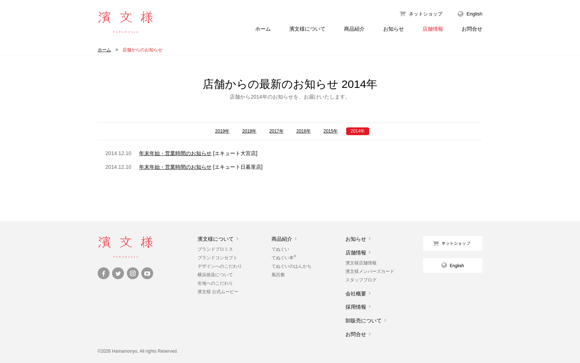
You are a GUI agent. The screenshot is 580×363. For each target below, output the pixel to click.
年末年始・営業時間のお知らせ (175, 153)
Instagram (133, 273)
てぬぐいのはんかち (291, 266)
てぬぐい (280, 249)
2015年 (331, 131)
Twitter (118, 273)
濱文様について (307, 29)
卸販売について (363, 320)
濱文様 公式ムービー (218, 291)
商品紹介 (354, 29)
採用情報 (355, 307)
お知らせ (393, 29)
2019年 (222, 131)
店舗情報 (432, 29)
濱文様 (125, 22)
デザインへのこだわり (220, 266)
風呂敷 (278, 274)
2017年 (276, 131)
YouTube (147, 273)
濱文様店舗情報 (361, 263)
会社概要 (355, 294)
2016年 (303, 131)
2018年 (249, 131)
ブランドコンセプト (217, 257)
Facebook (103, 273)
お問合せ (472, 29)
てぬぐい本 (284, 257)
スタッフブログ (361, 279)
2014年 (358, 131)
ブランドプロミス (215, 249)
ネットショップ (425, 14)
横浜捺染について (215, 274)
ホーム (263, 29)
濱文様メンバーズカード (369, 271)
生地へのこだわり (215, 283)
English (474, 14)
